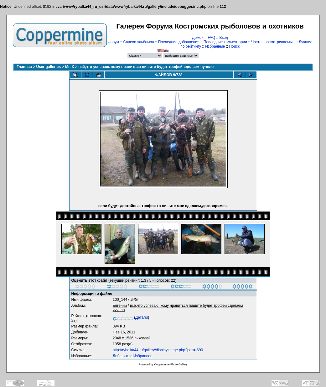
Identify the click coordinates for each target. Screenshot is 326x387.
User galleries (48, 67)
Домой (198, 37)
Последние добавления (178, 42)
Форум (113, 42)
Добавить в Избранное (133, 356)
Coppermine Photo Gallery (170, 364)
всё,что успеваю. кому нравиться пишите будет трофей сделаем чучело (146, 67)
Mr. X (69, 67)
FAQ (211, 37)
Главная (24, 67)
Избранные (215, 46)
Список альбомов (138, 42)
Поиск (234, 46)
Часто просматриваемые (273, 42)
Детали (141, 317)
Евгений (120, 305)
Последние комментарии (225, 42)
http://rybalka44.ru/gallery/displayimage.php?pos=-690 (158, 350)
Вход (224, 37)
